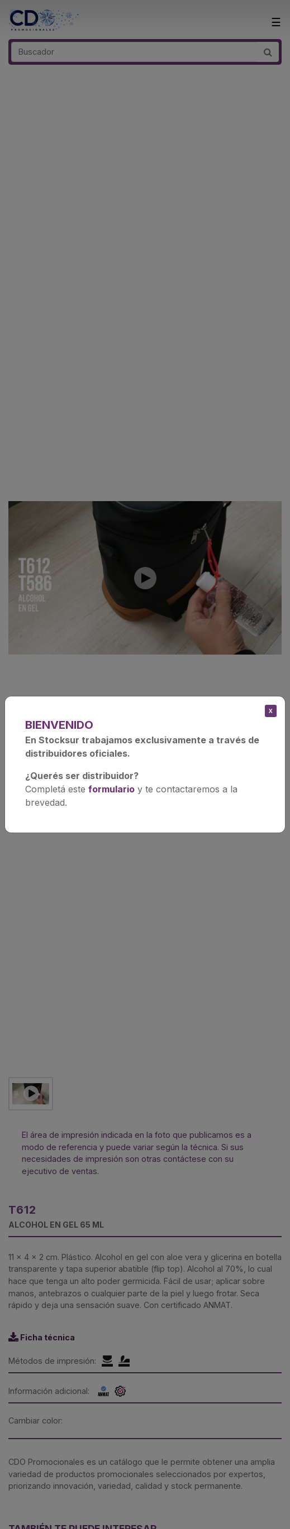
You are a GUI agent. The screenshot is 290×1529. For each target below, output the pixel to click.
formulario (111, 789)
